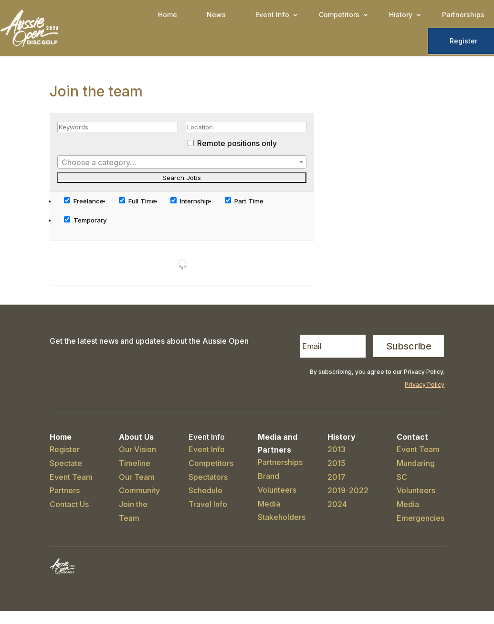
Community (139, 490)
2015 (336, 463)
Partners (65, 490)
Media (269, 503)
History (400, 15)
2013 (336, 449)
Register (463, 41)
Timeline (134, 463)
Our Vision (137, 449)
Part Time (244, 201)
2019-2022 (347, 490)
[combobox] (182, 162)
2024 (337, 504)
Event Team (71, 477)
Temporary (85, 220)
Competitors (339, 15)
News (216, 15)
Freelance (84, 201)
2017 (336, 477)
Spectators (208, 477)
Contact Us (69, 504)
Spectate (66, 463)
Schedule (205, 490)
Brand (268, 476)
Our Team (137, 477)
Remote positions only (237, 143)
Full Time (137, 201)
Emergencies (420, 518)
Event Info (272, 15)
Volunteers (277, 490)
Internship (190, 201)
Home (167, 15)
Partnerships (463, 15)
